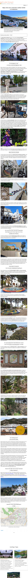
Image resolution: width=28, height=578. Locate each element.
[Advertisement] (14, 538)
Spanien (2, 530)
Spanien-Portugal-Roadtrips (9, 473)
